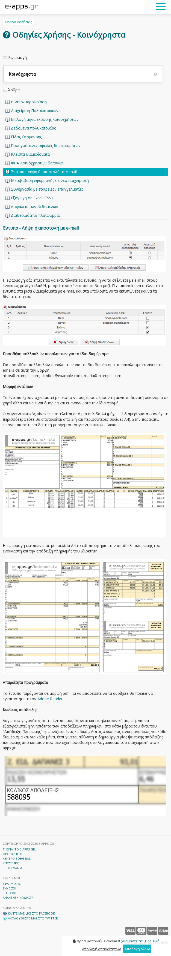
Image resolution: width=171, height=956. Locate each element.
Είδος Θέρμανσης (23, 136)
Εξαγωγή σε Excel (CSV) (29, 197)
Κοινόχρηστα (83, 74)
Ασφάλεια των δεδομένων (31, 206)
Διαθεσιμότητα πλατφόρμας (32, 215)
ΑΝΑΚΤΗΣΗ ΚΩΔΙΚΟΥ (18, 897)
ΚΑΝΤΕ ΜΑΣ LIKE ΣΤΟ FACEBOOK (29, 913)
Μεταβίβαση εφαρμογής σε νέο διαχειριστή (47, 180)
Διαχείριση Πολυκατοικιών (31, 110)
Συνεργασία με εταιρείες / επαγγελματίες (44, 189)
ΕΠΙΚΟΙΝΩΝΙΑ (12, 868)
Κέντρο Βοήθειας (18, 22)
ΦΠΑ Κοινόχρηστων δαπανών (34, 163)
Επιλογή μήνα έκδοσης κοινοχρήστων (42, 119)
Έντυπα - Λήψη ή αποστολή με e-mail (41, 171)
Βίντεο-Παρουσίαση (26, 101)
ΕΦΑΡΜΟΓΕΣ (12, 884)
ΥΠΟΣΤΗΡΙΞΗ (12, 863)
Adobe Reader (50, 698)
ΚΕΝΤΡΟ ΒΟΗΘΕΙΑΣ (17, 858)
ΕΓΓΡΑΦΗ (9, 893)
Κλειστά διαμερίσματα (27, 154)
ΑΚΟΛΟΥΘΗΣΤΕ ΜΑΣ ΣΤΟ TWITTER (30, 918)
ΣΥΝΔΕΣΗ (9, 888)
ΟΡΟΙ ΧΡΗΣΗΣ (12, 854)
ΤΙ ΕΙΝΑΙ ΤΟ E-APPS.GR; (19, 849)
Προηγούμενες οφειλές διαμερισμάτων (43, 145)
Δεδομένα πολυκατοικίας (30, 128)
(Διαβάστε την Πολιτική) (140, 941)
